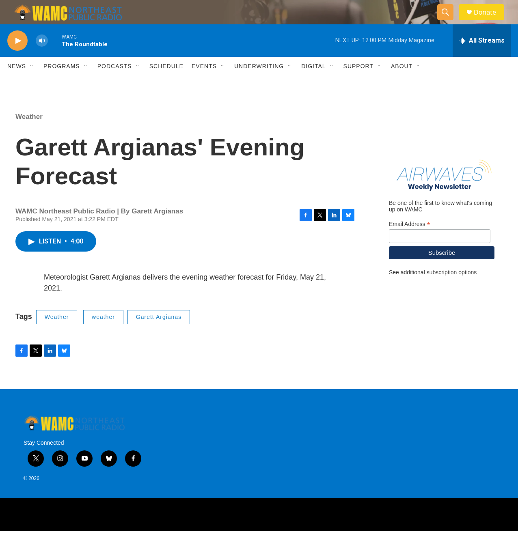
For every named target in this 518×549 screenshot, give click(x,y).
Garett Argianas (158, 335)
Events (204, 84)
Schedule (166, 84)
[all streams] (482, 59)
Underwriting (259, 84)
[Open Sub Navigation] (32, 84)
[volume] (42, 59)
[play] (17, 59)
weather (103, 335)
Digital (313, 84)
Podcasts (114, 84)
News (16, 84)
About (401, 84)
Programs (61, 84)
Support (358, 84)
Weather (29, 135)
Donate (490, 21)
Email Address (409, 242)
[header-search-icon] (449, 21)
